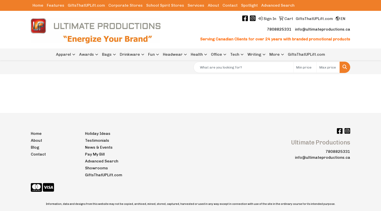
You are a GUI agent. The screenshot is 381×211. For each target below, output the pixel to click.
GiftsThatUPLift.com (86, 5)
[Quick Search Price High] (328, 67)
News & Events (99, 147)
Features (55, 5)
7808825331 (279, 29)
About (213, 5)
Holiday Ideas (97, 133)
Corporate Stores (125, 5)
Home (38, 5)
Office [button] (216, 54)
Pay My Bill (95, 154)
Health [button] (197, 54)
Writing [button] (254, 54)
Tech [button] (234, 54)
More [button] (274, 54)
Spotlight (249, 5)
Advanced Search (277, 5)
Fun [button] (151, 54)
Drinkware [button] (130, 54)
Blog (35, 147)
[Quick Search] (243, 67)
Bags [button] (107, 54)
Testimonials (97, 140)
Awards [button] (86, 54)
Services (196, 5)
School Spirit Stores (165, 5)
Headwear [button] (173, 54)
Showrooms (96, 168)
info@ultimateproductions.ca (322, 29)
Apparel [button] (63, 54)
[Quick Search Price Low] (305, 67)
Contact (230, 5)
